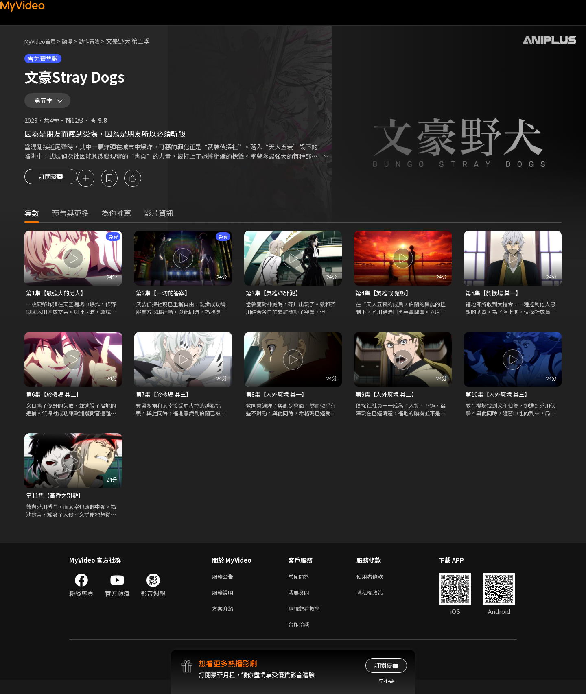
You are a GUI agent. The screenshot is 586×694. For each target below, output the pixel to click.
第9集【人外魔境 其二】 (388, 402)
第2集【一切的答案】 (165, 300)
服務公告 (224, 586)
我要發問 (300, 603)
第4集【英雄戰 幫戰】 (385, 300)
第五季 (45, 103)
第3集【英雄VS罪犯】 (276, 300)
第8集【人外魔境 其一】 (278, 402)
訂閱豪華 (51, 184)
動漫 (74, 41)
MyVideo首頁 (42, 41)
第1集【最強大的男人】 (58, 300)
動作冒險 (98, 41)
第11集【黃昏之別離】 (56, 504)
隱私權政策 (376, 603)
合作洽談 (300, 637)
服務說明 (224, 603)
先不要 (386, 681)
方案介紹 (224, 620)
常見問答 (300, 586)
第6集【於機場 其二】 (55, 402)
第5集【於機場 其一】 (495, 300)
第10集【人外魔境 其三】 (500, 402)
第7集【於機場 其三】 (165, 402)
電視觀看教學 (306, 620)
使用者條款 (376, 586)
